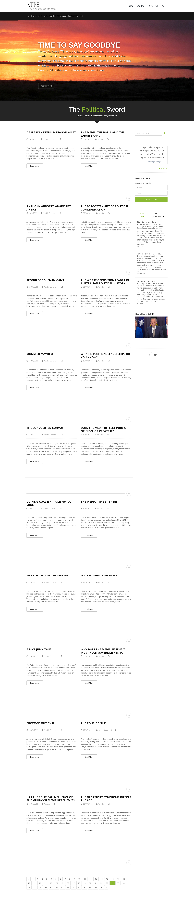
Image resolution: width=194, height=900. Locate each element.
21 (40, 883)
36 (124, 883)
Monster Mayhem (39, 354)
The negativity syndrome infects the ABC (106, 798)
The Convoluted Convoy (45, 428)
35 (118, 883)
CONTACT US (152, 6)
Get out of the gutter (146, 281)
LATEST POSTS (142, 214)
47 (85, 887)
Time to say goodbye (146, 222)
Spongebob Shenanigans (45, 280)
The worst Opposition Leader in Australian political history (105, 281)
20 (35, 883)
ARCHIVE (140, 6)
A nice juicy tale (38, 649)
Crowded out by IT (40, 723)
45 (73, 887)
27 (73, 883)
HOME (130, 6)
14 (102, 879)
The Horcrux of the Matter (47, 575)
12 (90, 879)
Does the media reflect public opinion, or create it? (103, 429)
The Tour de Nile (93, 723)
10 (79, 879)
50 (101, 887)
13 (96, 879)
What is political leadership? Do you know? (105, 355)
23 (51, 883)
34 (112, 883)
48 (90, 887)
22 (46, 883)
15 (107, 879)
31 (96, 883)
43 (62, 887)
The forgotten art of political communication (105, 207)
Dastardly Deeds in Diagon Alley (51, 132)
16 (113, 879)
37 (29, 887)
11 (85, 879)
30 (90, 883)
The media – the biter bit (99, 501)
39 (40, 887)
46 (79, 887)
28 (79, 883)
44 (68, 887)
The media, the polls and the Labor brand (102, 133)
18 (124, 879)
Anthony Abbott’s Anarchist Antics (48, 207)
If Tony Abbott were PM (99, 575)
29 (85, 883)
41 (51, 887)
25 (62, 883)
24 (57, 883)
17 (118, 879)
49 (96, 887)
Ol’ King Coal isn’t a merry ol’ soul (49, 503)
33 (107, 883)
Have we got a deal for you (149, 254)
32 (101, 883)
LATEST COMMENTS (158, 214)
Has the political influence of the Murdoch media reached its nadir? (50, 800)
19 (29, 883)
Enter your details (143, 183)
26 (68, 883)
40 (46, 887)
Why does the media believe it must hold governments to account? (103, 652)
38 (35, 887)
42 (57, 887)
